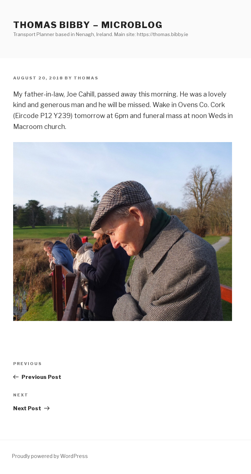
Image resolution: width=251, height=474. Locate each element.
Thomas (86, 78)
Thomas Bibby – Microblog (88, 25)
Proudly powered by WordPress (50, 456)
